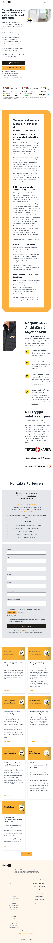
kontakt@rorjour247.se (26, 512)
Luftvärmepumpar (14, 907)
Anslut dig (14, 920)
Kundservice (13, 923)
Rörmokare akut (13, 884)
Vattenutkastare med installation (13, 913)
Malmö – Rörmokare (39, 886)
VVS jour (14, 882)
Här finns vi (13, 918)
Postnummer (10, 591)
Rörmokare (14, 887)
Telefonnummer (11, 566)
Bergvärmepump (14, 891)
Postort (9, 583)
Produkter (14, 903)
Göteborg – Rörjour (39, 896)
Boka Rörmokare (14, 889)
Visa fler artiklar (26, 854)
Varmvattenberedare (13, 905)
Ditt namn (9, 549)
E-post (8, 557)
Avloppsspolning (14, 898)
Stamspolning (14, 900)
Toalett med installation (13, 909)
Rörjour (14, 880)
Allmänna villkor (13, 925)
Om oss (14, 916)
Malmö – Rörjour (39, 900)
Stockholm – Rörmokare (39, 880)
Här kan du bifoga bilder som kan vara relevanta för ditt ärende (24, 609)
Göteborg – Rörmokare (39, 883)
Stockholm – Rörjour (39, 893)
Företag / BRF (14, 893)
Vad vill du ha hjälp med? (13, 599)
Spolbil (14, 896)
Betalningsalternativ (13, 927)
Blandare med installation (14, 911)
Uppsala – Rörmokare (39, 890)
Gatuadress (10, 574)
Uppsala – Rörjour (39, 903)
